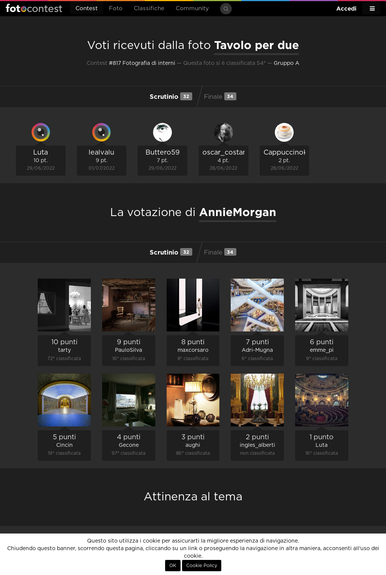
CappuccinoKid (289, 152)
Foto (116, 8)
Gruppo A (286, 63)
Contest (86, 8)
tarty (64, 350)
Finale (220, 96)
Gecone (129, 445)
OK (172, 565)
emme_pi (322, 350)
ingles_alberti (257, 445)
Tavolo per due (256, 44)
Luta (40, 152)
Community (192, 8)
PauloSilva (128, 350)
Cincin (64, 445)
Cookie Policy (201, 565)
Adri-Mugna (257, 350)
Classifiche (149, 8)
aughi (192, 445)
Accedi (346, 8)
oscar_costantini (229, 152)
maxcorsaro (193, 350)
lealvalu (101, 152)
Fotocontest (34, 8)
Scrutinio (171, 96)
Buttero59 (163, 152)
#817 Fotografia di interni (142, 63)
